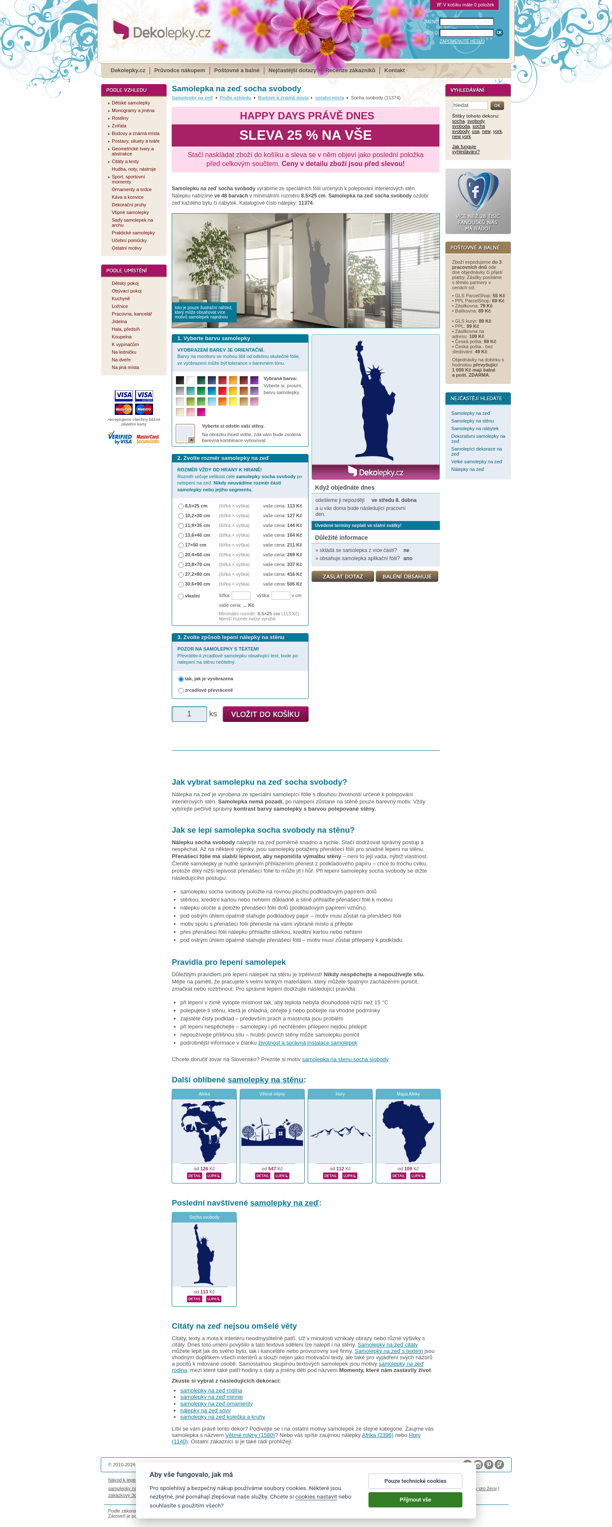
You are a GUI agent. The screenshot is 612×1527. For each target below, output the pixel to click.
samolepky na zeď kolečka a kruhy (222, 1417)
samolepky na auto (128, 1488)
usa (475, 131)
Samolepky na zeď (192, 97)
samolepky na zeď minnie (211, 1397)
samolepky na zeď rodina (211, 1390)
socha (458, 121)
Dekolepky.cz (128, 70)
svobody (475, 121)
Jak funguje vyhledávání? (466, 149)
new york (461, 136)
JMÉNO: (432, 22)
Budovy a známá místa (283, 97)
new (486, 131)
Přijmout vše (415, 1501)
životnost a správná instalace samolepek (307, 1043)
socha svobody (468, 129)
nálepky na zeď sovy (205, 1410)
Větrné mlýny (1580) (250, 1435)
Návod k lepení (124, 1479)
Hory (340, 1094)
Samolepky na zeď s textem (389, 1351)
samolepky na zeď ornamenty (216, 1403)
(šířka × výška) (234, 505)
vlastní (192, 595)
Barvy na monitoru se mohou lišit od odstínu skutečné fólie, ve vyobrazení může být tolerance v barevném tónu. (238, 356)
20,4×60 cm (197, 554)
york (497, 131)
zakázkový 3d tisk (126, 1495)
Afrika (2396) (377, 1435)
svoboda (461, 126)
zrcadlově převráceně (209, 690)
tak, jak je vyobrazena (209, 678)
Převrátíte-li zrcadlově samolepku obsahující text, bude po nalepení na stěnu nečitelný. (237, 655)
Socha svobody (204, 1217)
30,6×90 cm (197, 583)
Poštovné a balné (237, 70)
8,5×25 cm (196, 505)
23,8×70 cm (197, 564)
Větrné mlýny (272, 1094)
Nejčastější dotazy (293, 70)
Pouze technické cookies (416, 1482)
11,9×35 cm (197, 525)
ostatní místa (329, 97)
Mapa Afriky (408, 1094)
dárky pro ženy (481, 1488)
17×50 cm (195, 544)
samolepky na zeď (284, 1202)
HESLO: (431, 33)
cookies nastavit (316, 1498)
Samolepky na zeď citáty (388, 1344)
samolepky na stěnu (265, 1079)
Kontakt (394, 70)
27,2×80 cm (197, 574)
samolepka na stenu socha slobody (345, 1059)
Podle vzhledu (235, 97)
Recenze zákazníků (351, 70)
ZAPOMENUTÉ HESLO (461, 41)
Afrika (204, 1094)
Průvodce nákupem (179, 70)
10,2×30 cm (197, 515)
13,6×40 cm (197, 535)
